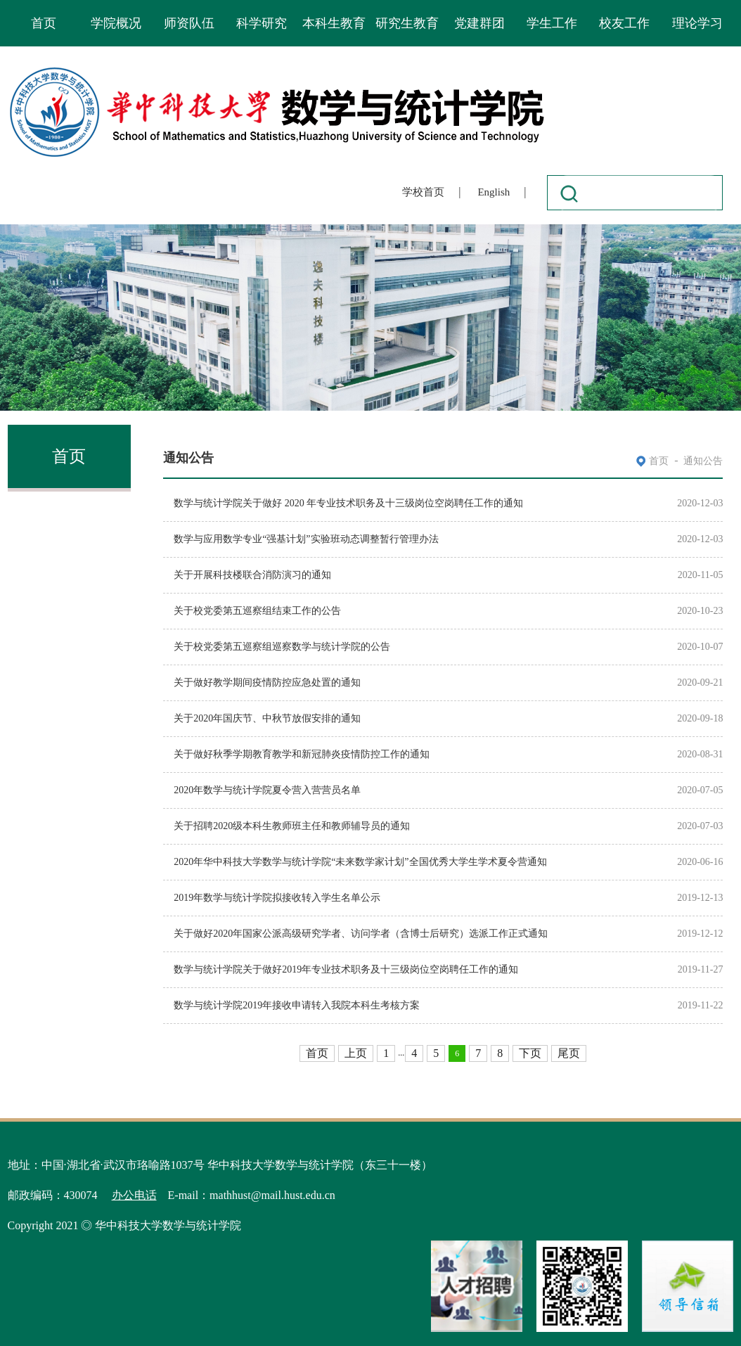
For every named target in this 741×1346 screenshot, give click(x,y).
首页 (43, 23)
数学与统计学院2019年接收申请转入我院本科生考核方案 (297, 1005)
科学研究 (261, 23)
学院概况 (116, 23)
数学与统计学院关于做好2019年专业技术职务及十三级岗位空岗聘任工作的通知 (346, 969)
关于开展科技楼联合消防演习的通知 (252, 575)
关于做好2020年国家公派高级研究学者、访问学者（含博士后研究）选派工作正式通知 (361, 933)
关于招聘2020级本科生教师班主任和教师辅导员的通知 (292, 826)
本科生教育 (334, 23)
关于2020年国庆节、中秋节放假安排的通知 (267, 718)
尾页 (569, 1053)
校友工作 (624, 23)
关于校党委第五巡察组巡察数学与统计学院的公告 (282, 646)
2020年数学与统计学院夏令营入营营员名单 (267, 790)
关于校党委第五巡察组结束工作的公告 (257, 610)
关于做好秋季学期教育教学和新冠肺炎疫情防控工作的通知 (302, 754)
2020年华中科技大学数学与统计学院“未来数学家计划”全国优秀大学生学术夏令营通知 (360, 862)
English (493, 192)
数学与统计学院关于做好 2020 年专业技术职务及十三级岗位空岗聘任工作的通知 (348, 503)
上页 (355, 1053)
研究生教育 (407, 23)
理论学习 (697, 23)
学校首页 (423, 192)
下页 (530, 1053)
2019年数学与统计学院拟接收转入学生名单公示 (277, 897)
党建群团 (479, 23)
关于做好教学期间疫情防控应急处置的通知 (267, 682)
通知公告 (703, 461)
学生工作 (552, 23)
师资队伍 (189, 23)
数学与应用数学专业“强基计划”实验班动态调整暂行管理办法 (306, 539)
